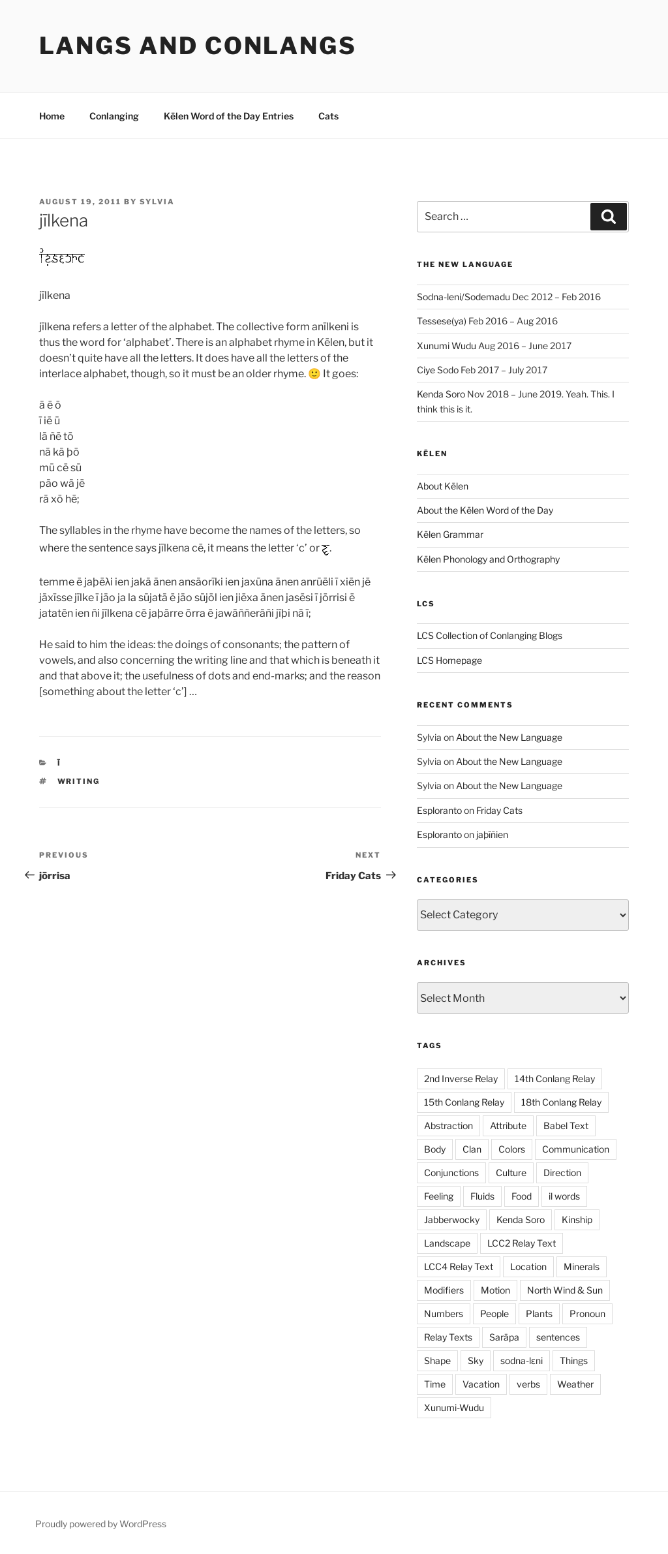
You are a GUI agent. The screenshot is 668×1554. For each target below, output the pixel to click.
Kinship (577, 1219)
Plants (539, 1313)
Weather (575, 1384)
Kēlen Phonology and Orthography (488, 559)
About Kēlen (442, 485)
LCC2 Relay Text (521, 1243)
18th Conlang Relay (561, 1102)
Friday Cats (499, 810)
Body (435, 1149)
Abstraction (448, 1125)
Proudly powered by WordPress (100, 1523)
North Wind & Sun (565, 1290)
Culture (511, 1172)
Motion (495, 1290)
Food (521, 1196)
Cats (328, 115)
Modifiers (444, 1290)
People (494, 1313)
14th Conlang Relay (555, 1078)
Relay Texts (448, 1337)
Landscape (447, 1243)
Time (435, 1384)
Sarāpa (504, 1337)
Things (574, 1360)
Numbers (443, 1313)
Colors (511, 1149)
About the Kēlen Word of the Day (485, 510)
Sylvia (157, 201)
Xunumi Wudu (446, 345)
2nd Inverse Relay (461, 1078)
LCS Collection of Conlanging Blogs (489, 635)
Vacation (481, 1384)
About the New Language (509, 737)
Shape (437, 1360)
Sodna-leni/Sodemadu (463, 296)
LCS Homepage (449, 660)
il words (564, 1196)
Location (528, 1266)
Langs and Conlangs (198, 45)
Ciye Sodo (438, 369)
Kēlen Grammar (450, 534)
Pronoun (587, 1313)
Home (52, 115)
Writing (78, 781)
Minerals (582, 1266)
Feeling (438, 1196)
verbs (528, 1384)
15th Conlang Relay (464, 1102)
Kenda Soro (441, 393)
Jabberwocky (451, 1219)
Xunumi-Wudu (454, 1407)
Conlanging (114, 115)
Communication (575, 1149)
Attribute (508, 1125)
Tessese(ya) (441, 320)
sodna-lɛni (521, 1360)
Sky (475, 1360)
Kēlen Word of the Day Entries (229, 115)
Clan (472, 1149)
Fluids (482, 1196)
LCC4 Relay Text (458, 1266)
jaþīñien (492, 834)
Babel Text (565, 1125)
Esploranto (439, 810)
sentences (558, 1337)
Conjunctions (451, 1172)
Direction (562, 1172)
